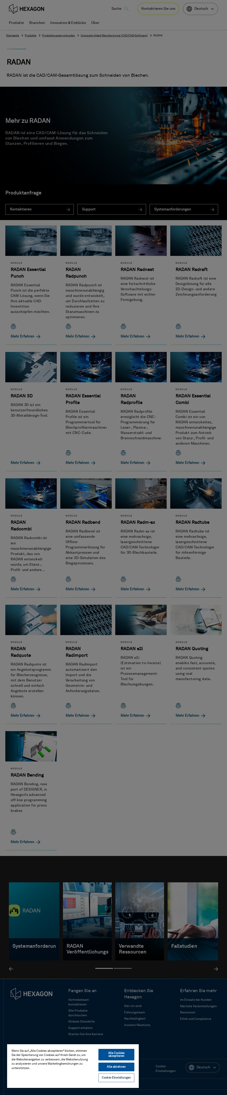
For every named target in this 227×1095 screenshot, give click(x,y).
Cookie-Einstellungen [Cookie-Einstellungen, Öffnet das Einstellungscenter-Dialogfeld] (116, 1077)
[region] (73, 1066)
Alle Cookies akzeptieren (116, 1055)
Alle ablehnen (116, 1067)
